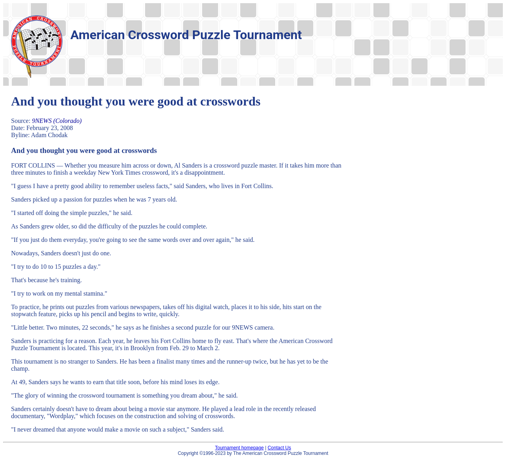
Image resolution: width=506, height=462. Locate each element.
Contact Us (279, 448)
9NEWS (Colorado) (57, 120)
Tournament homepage (239, 448)
